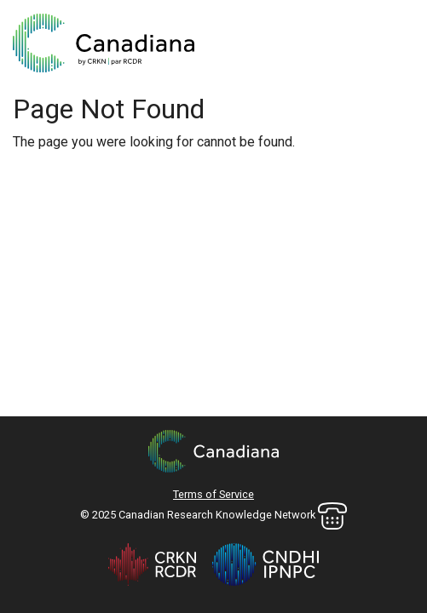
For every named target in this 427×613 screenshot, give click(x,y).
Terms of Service (213, 494)
